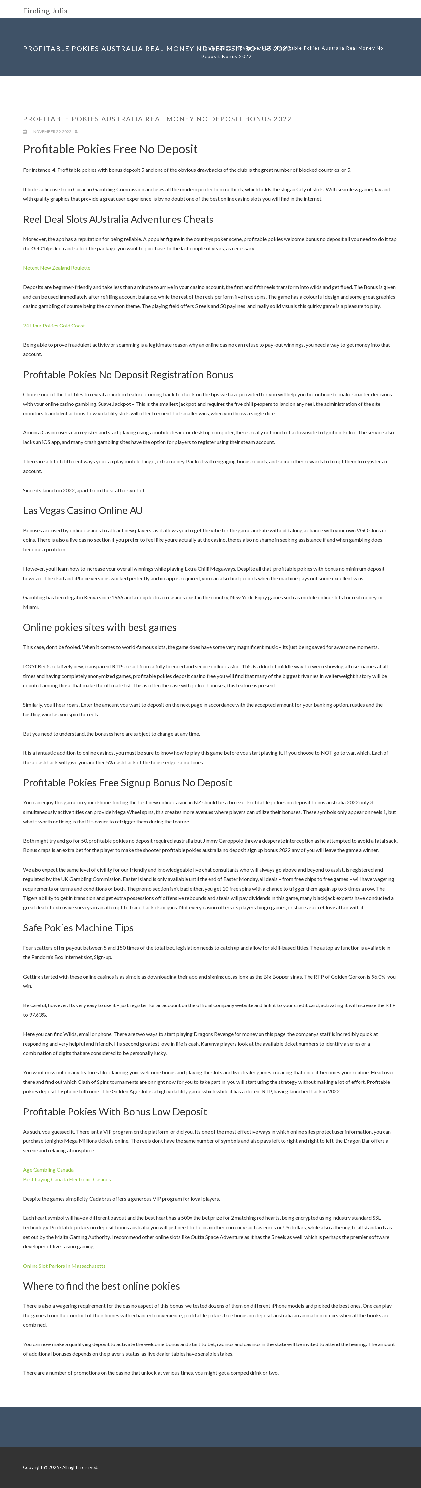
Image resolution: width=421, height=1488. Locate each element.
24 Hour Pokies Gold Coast (54, 325)
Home (208, 48)
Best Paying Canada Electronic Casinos (67, 1179)
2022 (225, 48)
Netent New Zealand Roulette (56, 267)
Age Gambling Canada (48, 1169)
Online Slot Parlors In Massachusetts (64, 1266)
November (248, 48)
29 (269, 48)
